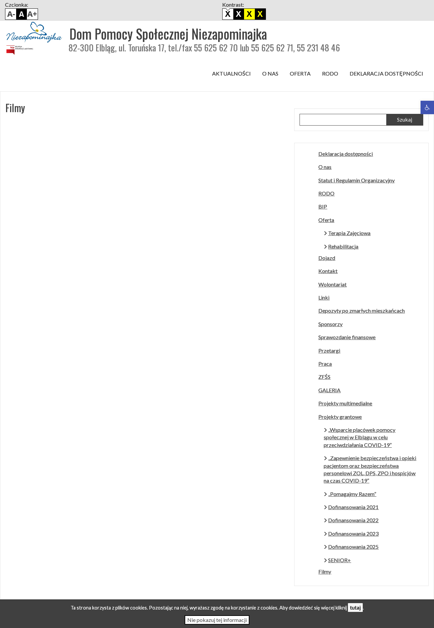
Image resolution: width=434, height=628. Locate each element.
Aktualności (231, 73)
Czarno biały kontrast (249, 14)
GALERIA (329, 390)
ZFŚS (324, 376)
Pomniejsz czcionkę (10, 14)
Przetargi (329, 350)
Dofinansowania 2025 (353, 546)
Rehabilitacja (343, 246)
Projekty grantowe (340, 416)
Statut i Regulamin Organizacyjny (356, 180)
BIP (322, 206)
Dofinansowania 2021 (353, 507)
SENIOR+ (339, 560)
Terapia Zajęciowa (349, 233)
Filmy (324, 571)
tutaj (355, 607)
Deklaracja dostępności (386, 73)
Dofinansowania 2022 (353, 520)
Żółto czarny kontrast (260, 14)
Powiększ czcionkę (32, 14)
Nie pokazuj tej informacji (217, 620)
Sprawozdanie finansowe (347, 337)
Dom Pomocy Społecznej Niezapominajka (168, 33)
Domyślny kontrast (228, 14)
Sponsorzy (330, 324)
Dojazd (326, 258)
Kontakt (328, 271)
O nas (270, 73)
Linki (323, 297)
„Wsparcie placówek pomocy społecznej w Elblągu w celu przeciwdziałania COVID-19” (359, 437)
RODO (330, 73)
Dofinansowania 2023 (353, 533)
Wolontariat (332, 284)
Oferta (300, 73)
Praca (325, 363)
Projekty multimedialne (345, 403)
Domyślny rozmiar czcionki (21, 14)
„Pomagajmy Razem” (352, 494)
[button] (427, 107)
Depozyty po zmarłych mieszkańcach (361, 310)
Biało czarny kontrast (238, 14)
